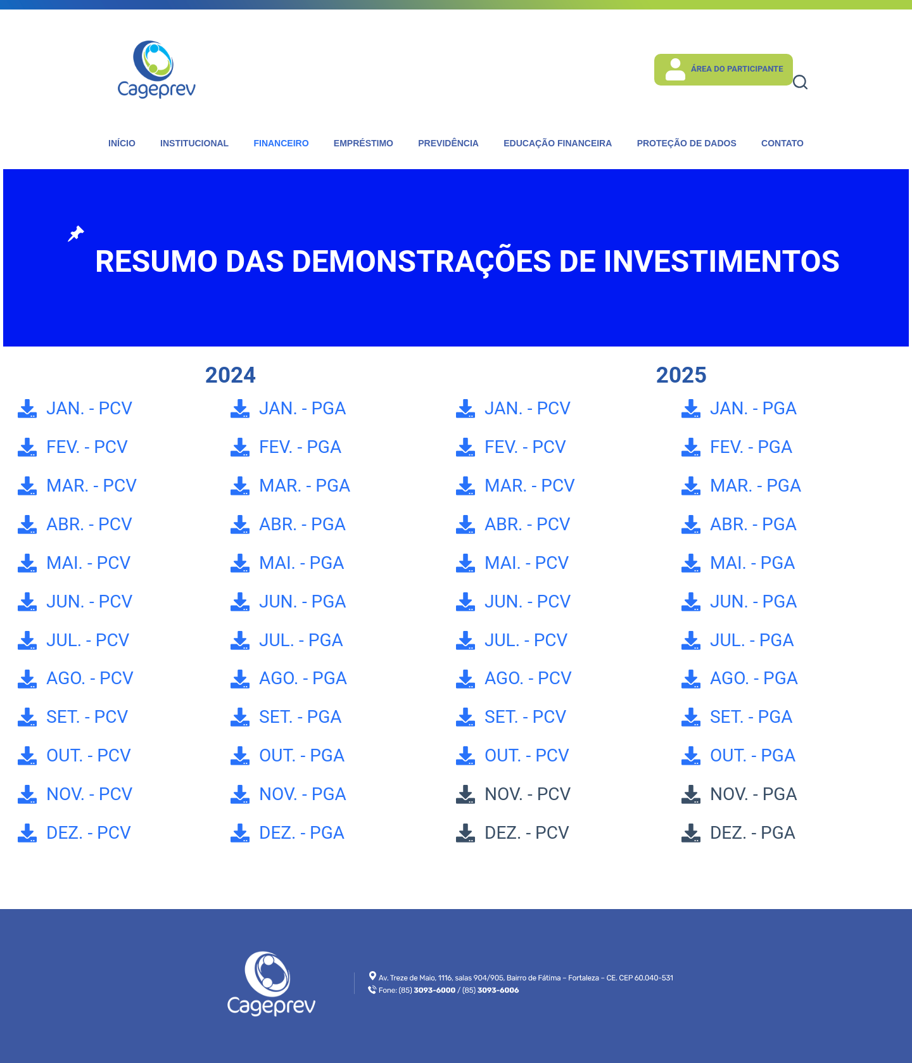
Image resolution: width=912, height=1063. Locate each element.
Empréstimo (363, 143)
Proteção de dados (687, 143)
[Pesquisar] (800, 82)
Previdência (448, 143)
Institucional (194, 143)
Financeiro (280, 143)
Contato (782, 143)
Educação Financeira (558, 143)
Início (122, 143)
